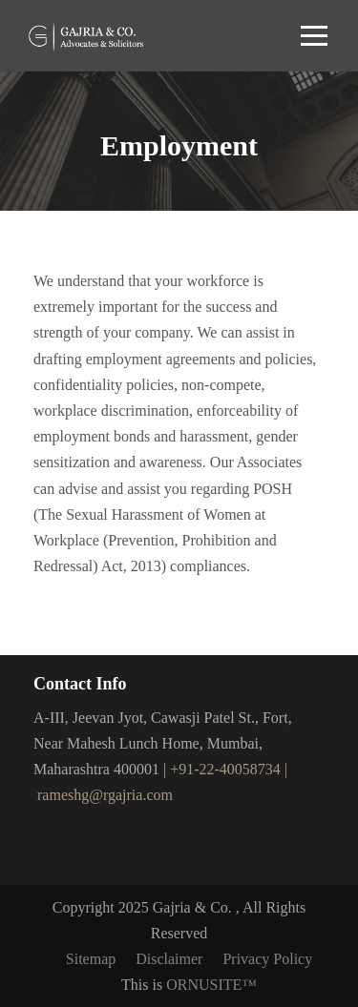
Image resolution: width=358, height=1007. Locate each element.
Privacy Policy (267, 959)
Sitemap (91, 959)
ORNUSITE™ (211, 984)
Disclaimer (169, 959)
